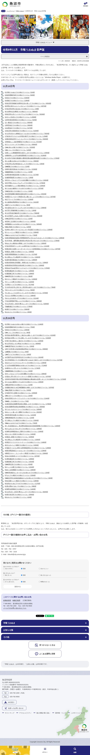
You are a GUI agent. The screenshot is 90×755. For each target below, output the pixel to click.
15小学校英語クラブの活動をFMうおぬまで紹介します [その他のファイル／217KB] (33, 360)
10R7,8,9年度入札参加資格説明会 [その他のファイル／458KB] (26, 349)
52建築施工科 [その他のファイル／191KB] (19, 461)
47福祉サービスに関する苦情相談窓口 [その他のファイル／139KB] (28, 448)
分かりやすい (9, 568)
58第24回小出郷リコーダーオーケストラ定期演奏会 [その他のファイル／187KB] (32, 249)
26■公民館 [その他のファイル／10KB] (18, 390)
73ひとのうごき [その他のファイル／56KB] (20, 290)
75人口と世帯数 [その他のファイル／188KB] (20, 295)
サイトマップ (9, 713)
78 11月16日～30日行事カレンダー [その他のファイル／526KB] (27, 304)
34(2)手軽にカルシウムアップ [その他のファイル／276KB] (25, 183)
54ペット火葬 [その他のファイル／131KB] (19, 467)
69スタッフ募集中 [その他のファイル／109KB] (21, 279)
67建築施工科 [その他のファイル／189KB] (19, 273)
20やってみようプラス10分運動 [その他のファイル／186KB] (25, 374)
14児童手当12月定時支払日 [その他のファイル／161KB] (24, 357)
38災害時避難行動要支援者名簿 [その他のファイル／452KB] (25, 194)
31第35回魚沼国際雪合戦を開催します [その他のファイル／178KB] (28, 404)
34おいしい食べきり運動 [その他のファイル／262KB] (23, 412)
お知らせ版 (8, 630)
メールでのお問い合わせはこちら (14, 608)
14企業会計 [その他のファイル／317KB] (18, 128)
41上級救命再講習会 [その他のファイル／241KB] (22, 202)
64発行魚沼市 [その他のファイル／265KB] (19, 494)
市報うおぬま (20, 11)
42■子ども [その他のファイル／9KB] (17, 205)
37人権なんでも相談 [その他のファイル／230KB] (22, 420)
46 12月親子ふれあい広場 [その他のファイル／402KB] (23, 216)
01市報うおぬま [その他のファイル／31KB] (20, 92)
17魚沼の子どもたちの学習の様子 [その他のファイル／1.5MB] (26, 136)
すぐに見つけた (9, 581)
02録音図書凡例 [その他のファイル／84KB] (20, 95)
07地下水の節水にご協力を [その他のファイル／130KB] (24, 341)
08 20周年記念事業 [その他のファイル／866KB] (21, 111)
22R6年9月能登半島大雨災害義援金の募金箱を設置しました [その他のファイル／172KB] (35, 379)
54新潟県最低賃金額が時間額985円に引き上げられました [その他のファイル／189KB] (34, 238)
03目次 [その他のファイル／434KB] (17, 98)
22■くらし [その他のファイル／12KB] (18, 150)
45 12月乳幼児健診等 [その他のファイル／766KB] (22, 213)
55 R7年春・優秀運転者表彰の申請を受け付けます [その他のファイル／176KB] (32, 240)
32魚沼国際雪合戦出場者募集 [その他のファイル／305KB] (25, 407)
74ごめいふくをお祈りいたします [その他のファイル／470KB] (26, 293)
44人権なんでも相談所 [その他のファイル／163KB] (22, 439)
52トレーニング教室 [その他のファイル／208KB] (22, 232)
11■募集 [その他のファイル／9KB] (17, 352)
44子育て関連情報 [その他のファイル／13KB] (20, 210)
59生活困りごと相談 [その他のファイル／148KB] (22, 481)
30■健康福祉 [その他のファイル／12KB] (18, 172)
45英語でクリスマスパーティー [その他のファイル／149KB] (25, 442)
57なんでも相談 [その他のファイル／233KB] (20, 475)
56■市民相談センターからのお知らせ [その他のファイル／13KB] (27, 472)
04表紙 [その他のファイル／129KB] (17, 100)
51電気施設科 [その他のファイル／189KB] (19, 459)
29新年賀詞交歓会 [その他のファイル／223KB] (21, 169)
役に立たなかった (46, 575)
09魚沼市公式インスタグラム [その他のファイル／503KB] (25, 114)
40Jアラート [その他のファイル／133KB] (19, 199)
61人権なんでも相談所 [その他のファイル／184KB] (22, 257)
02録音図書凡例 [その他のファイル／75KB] (20, 327)
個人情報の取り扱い (43, 713)
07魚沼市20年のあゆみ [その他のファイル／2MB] (22, 109)
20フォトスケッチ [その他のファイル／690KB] (21, 144)
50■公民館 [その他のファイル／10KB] (18, 227)
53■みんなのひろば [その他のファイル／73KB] (21, 235)
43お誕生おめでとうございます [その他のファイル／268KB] (25, 208)
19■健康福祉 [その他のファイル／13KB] (18, 371)
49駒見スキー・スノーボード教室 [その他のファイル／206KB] (26, 453)
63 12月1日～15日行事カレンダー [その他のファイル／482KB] (26, 492)
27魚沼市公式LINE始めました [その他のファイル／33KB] (24, 164)
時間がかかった (45, 581)
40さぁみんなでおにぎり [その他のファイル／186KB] (23, 429)
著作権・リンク (60, 713)
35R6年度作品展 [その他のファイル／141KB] (20, 415)
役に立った (8, 575)
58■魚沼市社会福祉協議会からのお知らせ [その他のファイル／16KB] (28, 478)
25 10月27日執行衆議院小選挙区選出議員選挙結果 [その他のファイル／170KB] (32, 158)
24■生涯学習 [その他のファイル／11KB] (18, 385)
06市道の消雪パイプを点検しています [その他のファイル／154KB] (28, 338)
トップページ (10, 11)
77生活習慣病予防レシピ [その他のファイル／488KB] (23, 301)
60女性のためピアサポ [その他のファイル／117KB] (22, 483)
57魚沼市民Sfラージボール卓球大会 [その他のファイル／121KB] (27, 246)
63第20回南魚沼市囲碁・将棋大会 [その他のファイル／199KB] (26, 262)
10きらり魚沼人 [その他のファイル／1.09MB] (20, 117)
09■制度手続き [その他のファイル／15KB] (19, 346)
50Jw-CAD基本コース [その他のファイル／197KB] (22, 456)
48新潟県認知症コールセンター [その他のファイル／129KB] (25, 450)
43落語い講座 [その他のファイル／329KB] (19, 437)
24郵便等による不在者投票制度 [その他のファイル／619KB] (25, 155)
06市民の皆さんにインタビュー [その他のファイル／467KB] (25, 106)
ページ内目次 (45, 56)
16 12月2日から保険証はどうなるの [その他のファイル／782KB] (27, 133)
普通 (24, 568)
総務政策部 (7, 600)
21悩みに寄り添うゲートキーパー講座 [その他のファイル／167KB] (28, 376)
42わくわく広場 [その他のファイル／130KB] (20, 434)
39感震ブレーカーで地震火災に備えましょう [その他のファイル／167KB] (30, 197)
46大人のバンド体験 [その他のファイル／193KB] (22, 445)
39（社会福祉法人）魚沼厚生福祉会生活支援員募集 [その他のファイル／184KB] (32, 426)
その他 (6, 637)
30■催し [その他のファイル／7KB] (17, 401)
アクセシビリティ (25, 713)
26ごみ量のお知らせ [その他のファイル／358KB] (22, 161)
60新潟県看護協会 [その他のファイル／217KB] (21, 254)
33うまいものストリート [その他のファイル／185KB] (23, 409)
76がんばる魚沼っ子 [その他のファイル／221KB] (22, 298)
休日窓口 (11, 702)
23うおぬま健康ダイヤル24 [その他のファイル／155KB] (24, 382)
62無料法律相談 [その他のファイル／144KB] (20, 489)
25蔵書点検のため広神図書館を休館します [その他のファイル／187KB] (29, 387)
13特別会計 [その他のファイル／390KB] (18, 125)
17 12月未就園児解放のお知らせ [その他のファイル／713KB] (26, 365)
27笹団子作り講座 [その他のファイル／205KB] (21, 393)
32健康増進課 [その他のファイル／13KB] (19, 177)
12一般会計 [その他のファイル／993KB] (18, 122)
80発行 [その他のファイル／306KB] (17, 309)
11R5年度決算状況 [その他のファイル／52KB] (21, 120)
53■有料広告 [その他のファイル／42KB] (18, 464)
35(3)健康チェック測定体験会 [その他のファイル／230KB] (25, 186)
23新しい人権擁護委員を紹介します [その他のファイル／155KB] (27, 153)
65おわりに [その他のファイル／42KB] (18, 497)
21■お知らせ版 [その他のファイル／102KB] (20, 147)
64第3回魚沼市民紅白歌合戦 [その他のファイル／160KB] (24, 265)
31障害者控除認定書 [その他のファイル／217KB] (22, 175)
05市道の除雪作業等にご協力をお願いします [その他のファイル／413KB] (30, 335)
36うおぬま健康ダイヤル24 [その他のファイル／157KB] (24, 188)
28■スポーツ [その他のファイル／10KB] (18, 396)
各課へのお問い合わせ (15, 708)
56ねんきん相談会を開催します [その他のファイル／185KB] (25, 243)
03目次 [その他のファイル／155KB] (17, 330)
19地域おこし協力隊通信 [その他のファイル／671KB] (23, 142)
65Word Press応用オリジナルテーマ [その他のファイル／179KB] (27, 268)
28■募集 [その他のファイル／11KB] (17, 166)
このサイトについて (78, 713)
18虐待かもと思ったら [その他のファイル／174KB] (22, 368)
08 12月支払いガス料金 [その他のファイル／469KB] (23, 343)
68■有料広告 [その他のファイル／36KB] (18, 276)
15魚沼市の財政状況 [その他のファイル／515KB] (22, 131)
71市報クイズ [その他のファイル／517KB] (19, 284)
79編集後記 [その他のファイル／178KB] (18, 306)
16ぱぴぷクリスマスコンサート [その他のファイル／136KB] (25, 363)
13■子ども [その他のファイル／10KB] (18, 354)
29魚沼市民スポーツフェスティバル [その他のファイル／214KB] (27, 398)
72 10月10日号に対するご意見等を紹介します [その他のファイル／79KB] (30, 287)
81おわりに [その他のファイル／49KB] (18, 312)
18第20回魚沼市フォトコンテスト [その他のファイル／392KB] (26, 139)
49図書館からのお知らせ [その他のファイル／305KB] (23, 224)
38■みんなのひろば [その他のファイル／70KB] (21, 423)
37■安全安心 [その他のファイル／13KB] (18, 191)
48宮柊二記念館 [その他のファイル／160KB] (20, 221)
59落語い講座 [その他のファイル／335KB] (19, 252)
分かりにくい (45, 568)
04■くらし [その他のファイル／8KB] (17, 332)
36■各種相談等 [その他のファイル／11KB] (19, 418)
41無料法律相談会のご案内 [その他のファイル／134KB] (24, 431)
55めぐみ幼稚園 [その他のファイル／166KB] (20, 470)
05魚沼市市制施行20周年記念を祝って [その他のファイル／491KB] (28, 103)
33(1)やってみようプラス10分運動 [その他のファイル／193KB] (26, 180)
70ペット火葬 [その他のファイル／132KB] (19, 282)
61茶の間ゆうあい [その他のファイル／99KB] (20, 486)
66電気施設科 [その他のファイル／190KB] (19, 271)
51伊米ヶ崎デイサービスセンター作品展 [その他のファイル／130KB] (28, 229)
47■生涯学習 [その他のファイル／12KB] (18, 218)
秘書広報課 (16, 600)
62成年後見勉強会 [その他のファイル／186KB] (21, 260)
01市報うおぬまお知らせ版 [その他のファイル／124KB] (24, 324)
